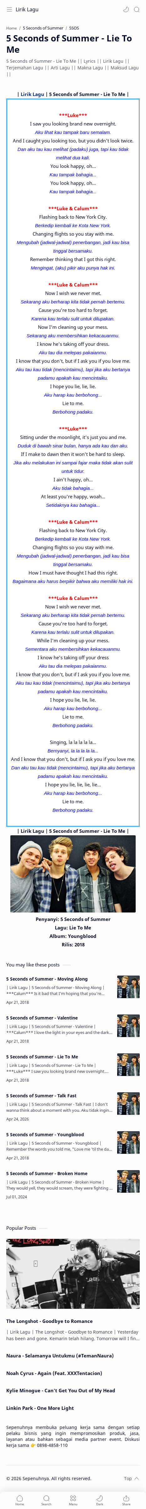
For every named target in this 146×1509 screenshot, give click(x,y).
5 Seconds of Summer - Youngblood (45, 1134)
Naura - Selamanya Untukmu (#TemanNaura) (60, 1355)
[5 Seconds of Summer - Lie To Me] (128, 1064)
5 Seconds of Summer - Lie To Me (42, 1057)
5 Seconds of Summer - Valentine (42, 1018)
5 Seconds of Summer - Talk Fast (41, 1096)
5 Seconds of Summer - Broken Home (46, 1173)
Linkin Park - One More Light (40, 1408)
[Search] (136, 9)
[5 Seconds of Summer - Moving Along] (128, 987)
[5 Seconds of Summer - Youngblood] (128, 1142)
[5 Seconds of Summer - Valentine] (128, 1025)
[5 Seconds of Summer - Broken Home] (128, 1181)
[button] (126, 9)
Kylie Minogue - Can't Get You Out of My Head (60, 1390)
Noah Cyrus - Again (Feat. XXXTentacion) (54, 1373)
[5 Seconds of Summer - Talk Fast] (128, 1103)
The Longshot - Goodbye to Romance (49, 1321)
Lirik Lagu (27, 9)
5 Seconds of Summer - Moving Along (47, 979)
